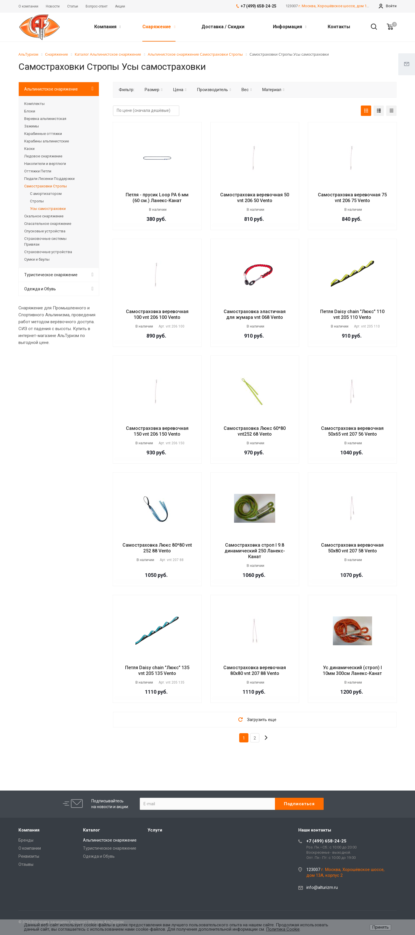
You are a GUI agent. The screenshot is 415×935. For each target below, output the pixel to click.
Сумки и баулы (37, 259)
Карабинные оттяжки (43, 133)
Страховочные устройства (48, 252)
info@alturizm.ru (322, 887)
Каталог (91, 830)
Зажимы (31, 126)
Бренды (25, 840)
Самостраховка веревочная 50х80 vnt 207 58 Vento (352, 548)
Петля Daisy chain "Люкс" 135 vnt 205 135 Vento (157, 670)
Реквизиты (28, 856)
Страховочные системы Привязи (45, 241)
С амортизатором (46, 193)
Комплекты (34, 103)
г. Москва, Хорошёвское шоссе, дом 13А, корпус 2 (343, 6)
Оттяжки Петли (37, 171)
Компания (107, 26)
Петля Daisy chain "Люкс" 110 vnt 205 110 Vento (352, 314)
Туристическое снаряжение (51, 274)
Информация (289, 26)
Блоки (29, 111)
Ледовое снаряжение (43, 156)
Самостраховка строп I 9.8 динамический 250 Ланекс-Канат (255, 550)
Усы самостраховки (48, 208)
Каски (29, 148)
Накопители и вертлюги (45, 163)
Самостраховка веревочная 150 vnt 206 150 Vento (157, 431)
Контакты (339, 26)
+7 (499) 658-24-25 (326, 841)
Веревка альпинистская (45, 118)
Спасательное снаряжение (47, 223)
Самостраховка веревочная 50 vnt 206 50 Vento (254, 197)
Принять (380, 927)
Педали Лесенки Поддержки (49, 178)
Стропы (37, 201)
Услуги (155, 830)
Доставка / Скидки (222, 26)
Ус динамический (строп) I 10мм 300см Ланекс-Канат (352, 670)
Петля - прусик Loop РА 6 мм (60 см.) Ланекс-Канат (157, 197)
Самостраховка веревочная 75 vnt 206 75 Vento (352, 197)
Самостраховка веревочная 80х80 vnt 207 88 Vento (254, 670)
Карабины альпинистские (46, 141)
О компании (29, 848)
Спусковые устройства (44, 231)
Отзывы (25, 864)
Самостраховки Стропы (45, 186)
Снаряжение (158, 26)
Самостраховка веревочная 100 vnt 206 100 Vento (157, 314)
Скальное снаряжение (43, 216)
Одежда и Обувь (40, 289)
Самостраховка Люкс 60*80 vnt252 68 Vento (255, 431)
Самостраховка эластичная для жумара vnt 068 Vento (255, 314)
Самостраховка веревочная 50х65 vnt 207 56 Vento (352, 431)
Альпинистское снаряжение (51, 89)
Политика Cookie (283, 929)
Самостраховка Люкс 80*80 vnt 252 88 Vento (157, 548)
